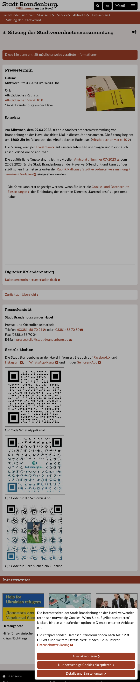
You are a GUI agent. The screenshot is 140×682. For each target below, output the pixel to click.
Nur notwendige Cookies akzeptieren (84, 665)
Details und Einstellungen (84, 673)
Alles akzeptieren (84, 656)
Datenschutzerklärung (53, 645)
